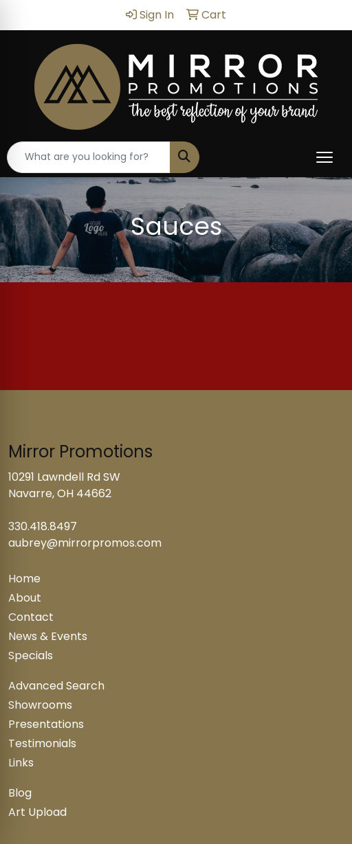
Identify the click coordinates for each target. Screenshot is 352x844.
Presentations (46, 724)
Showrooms (40, 705)
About (24, 598)
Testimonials (42, 743)
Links (21, 763)
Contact (31, 617)
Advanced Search (56, 686)
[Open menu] (324, 157)
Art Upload (37, 812)
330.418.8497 (42, 526)
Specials (30, 655)
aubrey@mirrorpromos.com (85, 543)
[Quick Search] (88, 157)
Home (24, 578)
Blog (20, 793)
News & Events (47, 636)
